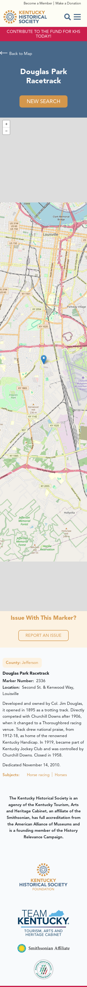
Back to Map (20, 53)
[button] (44, 359)
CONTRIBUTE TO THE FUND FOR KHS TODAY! (43, 34)
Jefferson (22, 662)
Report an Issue (43, 635)
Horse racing (38, 774)
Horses (61, 774)
